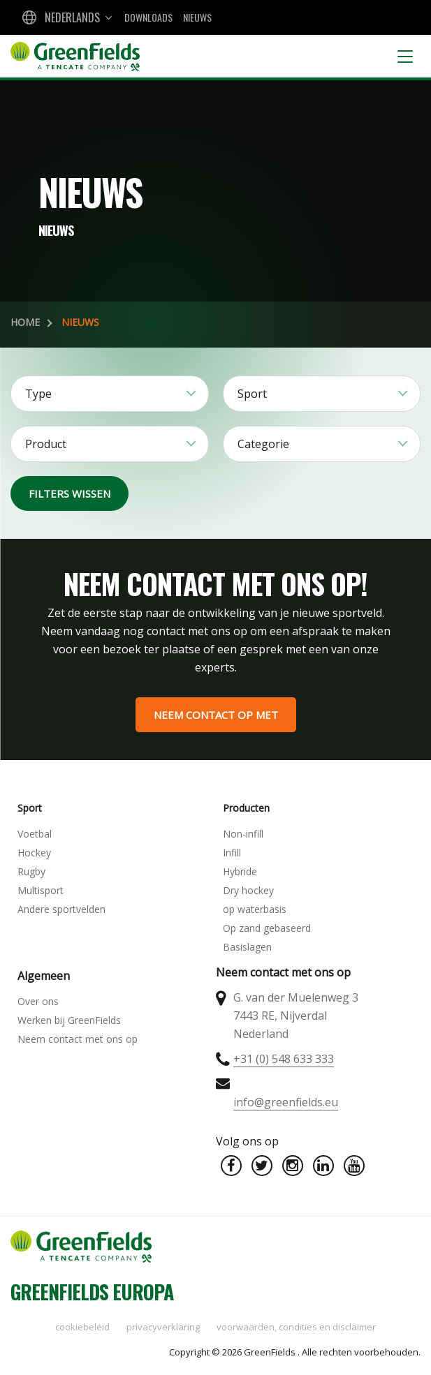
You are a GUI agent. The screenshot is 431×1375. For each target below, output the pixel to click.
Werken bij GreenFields (69, 1020)
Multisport (40, 890)
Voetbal (34, 833)
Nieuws (197, 17)
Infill (232, 852)
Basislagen (247, 946)
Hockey (34, 852)
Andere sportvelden (61, 909)
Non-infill (243, 833)
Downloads (148, 17)
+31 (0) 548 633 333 (283, 1058)
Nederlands (72, 17)
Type (38, 393)
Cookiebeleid (82, 1327)
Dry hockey (248, 890)
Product (45, 444)
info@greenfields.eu (285, 1102)
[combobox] (65, 17)
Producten (246, 808)
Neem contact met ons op (77, 1039)
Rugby (31, 871)
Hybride (240, 871)
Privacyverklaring (163, 1327)
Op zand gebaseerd (267, 928)
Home (25, 322)
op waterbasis (254, 909)
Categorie (263, 444)
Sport (252, 393)
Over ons (38, 1001)
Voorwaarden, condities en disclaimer (296, 1327)
